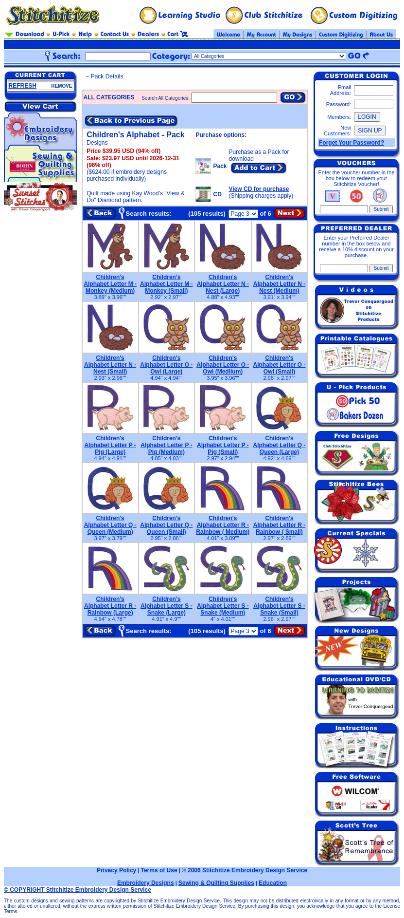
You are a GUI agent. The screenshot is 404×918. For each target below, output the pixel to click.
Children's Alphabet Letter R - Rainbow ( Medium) (222, 525)
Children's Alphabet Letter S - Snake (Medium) (223, 606)
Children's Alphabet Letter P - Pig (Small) (222, 445)
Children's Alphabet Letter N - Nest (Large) (223, 284)
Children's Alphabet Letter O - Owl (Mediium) (222, 365)
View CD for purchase (259, 189)
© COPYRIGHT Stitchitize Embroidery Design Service (77, 889)
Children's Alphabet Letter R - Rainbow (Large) (110, 606)
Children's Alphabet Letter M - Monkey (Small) (166, 284)
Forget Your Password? (351, 142)
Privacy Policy (116, 870)
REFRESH (22, 85)
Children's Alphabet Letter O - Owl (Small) (279, 365)
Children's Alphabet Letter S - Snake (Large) (167, 606)
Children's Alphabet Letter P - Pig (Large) (110, 445)
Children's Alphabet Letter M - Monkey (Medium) (110, 284)
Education (273, 883)
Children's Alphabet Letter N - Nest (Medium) (279, 284)
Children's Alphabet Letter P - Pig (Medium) (166, 445)
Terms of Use (159, 870)
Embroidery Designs (145, 883)
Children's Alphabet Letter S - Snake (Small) (279, 606)
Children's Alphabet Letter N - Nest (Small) (110, 365)
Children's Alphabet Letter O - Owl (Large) (166, 365)
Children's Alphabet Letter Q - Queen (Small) (166, 525)
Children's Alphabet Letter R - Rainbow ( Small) (279, 525)
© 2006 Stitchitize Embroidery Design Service (244, 870)
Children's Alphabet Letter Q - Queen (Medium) (110, 525)
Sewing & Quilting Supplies (216, 883)
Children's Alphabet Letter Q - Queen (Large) (279, 445)
